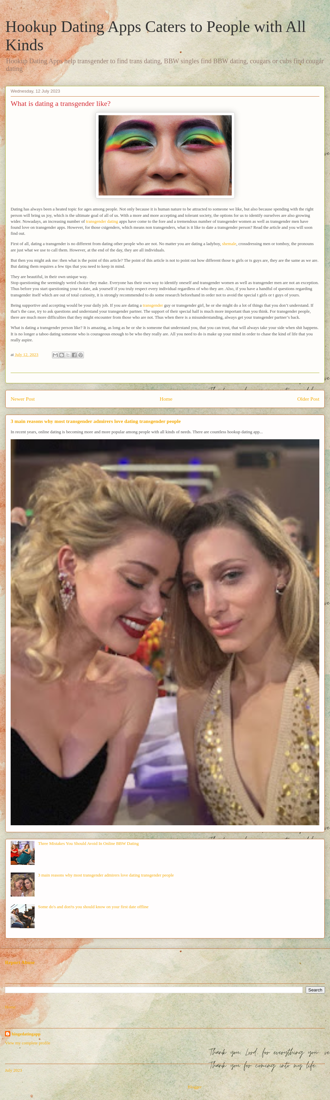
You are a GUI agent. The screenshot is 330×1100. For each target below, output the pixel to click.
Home (166, 399)
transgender (153, 305)
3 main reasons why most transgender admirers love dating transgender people (96, 421)
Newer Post (23, 399)
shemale (229, 243)
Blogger (194, 1086)
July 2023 (13, 1070)
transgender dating (102, 221)
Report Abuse (20, 962)
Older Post (308, 399)
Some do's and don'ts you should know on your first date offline (93, 906)
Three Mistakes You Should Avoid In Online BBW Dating (88, 843)
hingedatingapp (26, 1033)
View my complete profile (27, 1042)
